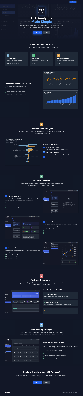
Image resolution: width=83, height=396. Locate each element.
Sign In (67, 1)
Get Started (73, 1)
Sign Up (37, 32)
